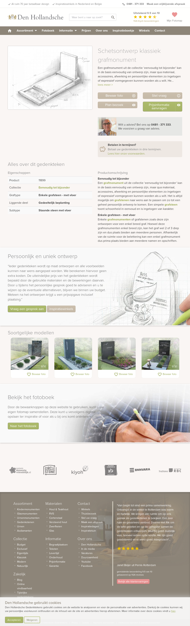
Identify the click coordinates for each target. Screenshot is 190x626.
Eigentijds (22, 553)
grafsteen (171, 204)
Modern (21, 561)
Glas (51, 530)
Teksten (53, 549)
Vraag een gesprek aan (27, 309)
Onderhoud (56, 557)
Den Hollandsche (91, 544)
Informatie (68, 30)
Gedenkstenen (25, 522)
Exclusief (22, 549)
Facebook (87, 566)
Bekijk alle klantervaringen (133, 581)
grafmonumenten (119, 219)
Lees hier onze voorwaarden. (126, 153)
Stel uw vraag (89, 518)
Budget (21, 544)
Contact (160, 30)
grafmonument (113, 183)
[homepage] (9, 30)
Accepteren (14, 620)
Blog (19, 580)
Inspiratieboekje (123, 30)
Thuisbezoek (88, 513)
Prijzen (86, 30)
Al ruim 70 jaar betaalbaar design (30, 4)
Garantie (54, 566)
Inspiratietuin (88, 530)
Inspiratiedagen (90, 526)
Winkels (144, 30)
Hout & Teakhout (58, 509)
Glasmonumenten (27, 513)
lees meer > (105, 85)
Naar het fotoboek (23, 426)
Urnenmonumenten (28, 518)
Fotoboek (48, 30)
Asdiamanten (24, 530)
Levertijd (54, 553)
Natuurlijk (22, 566)
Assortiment (27, 30)
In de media (88, 549)
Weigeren (32, 620)
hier (173, 611)
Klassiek (21, 557)
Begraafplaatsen (58, 544)
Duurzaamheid (89, 557)
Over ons (102, 30)
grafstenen (121, 200)
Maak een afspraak (92, 522)
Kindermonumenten (28, 509)
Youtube (86, 561)
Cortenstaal (55, 518)
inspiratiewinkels (61, 309)
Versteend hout (58, 522)
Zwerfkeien (55, 526)
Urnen (20, 526)
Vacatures (87, 553)
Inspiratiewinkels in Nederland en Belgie (79, 4)
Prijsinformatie (57, 561)
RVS (51, 513)
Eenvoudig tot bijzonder (54, 187)
